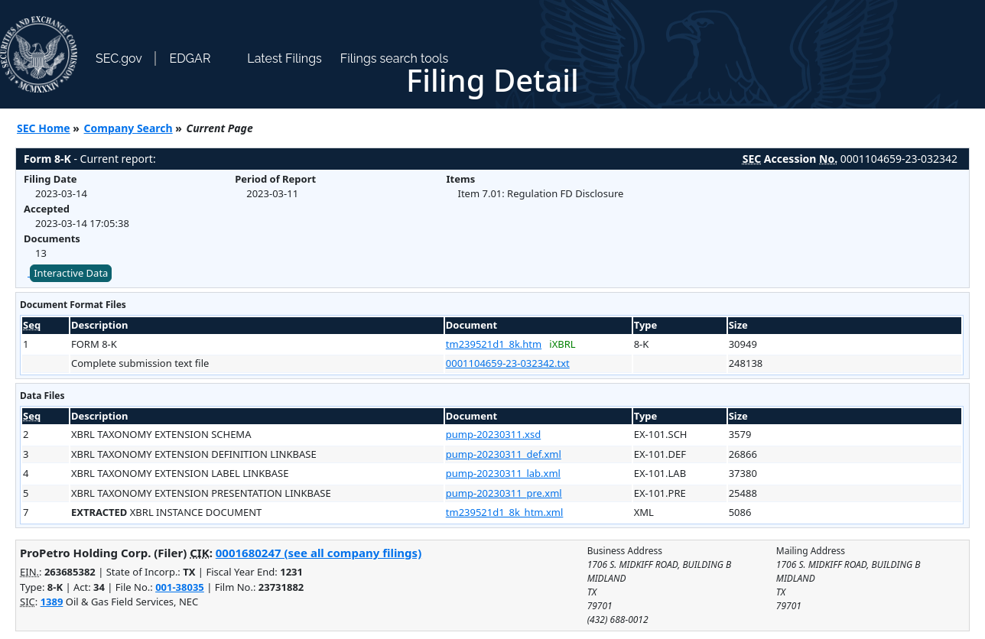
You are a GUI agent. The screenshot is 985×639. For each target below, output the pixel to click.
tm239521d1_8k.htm (493, 344)
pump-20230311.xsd (493, 434)
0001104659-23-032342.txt (508, 363)
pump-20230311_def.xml (503, 454)
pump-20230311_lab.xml (503, 473)
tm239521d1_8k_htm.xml (505, 512)
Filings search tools (394, 58)
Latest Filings (284, 58)
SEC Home (43, 128)
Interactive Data (71, 273)
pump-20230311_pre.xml (504, 493)
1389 (52, 601)
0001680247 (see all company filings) (318, 552)
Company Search (128, 128)
